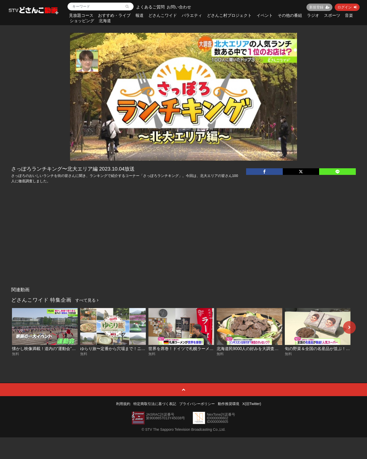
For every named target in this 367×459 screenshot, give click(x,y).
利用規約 (123, 404)
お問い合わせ (179, 7)
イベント (265, 15)
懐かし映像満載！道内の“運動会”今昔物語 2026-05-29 (61, 348)
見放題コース (81, 15)
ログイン (347, 7)
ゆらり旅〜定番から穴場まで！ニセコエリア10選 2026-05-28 (136, 348)
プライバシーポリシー (197, 404)
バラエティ (192, 15)
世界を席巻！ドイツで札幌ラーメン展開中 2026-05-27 (198, 348)
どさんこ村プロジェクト (229, 15)
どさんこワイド (162, 15)
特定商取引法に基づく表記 (154, 404)
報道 (139, 15)
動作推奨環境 (228, 404)
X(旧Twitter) (251, 404)
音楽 (349, 15)
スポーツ (332, 15)
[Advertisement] (183, 246)
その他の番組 (290, 15)
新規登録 (319, 7)
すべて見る (86, 300)
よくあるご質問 (150, 7)
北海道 (105, 21)
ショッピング (82, 21)
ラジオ (313, 15)
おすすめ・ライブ (114, 15)
